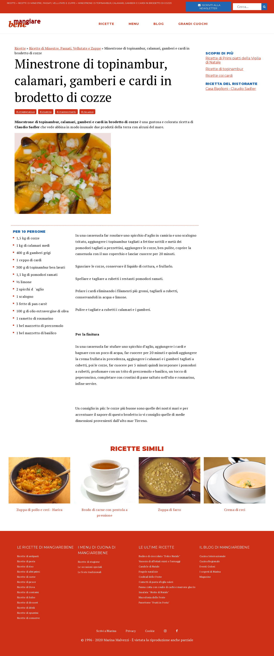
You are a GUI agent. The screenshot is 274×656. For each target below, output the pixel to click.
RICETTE (106, 24)
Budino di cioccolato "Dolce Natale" (159, 556)
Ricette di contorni (28, 592)
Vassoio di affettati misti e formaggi (159, 561)
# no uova (87, 111)
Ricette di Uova (26, 587)
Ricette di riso (25, 566)
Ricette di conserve (28, 618)
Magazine (205, 576)
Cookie (150, 631)
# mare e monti (66, 111)
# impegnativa (25, 111)
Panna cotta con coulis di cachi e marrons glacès (167, 587)
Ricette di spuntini (27, 612)
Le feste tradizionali (89, 572)
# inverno (46, 111)
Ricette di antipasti (28, 556)
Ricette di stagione (89, 561)
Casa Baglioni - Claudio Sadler (231, 89)
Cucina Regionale (210, 561)
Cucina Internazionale (213, 556)
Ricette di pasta (26, 561)
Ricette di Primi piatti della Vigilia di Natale (233, 60)
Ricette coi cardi (219, 76)
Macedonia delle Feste (152, 597)
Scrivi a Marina (106, 631)
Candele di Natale (149, 566)
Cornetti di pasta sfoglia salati (156, 581)
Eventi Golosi (207, 566)
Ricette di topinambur (224, 69)
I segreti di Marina (210, 571)
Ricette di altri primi (28, 571)
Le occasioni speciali (90, 566)
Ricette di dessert (27, 602)
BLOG (158, 24)
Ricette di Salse (26, 597)
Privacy (131, 631)
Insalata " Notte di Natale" (154, 592)
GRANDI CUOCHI (193, 24)
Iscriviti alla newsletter (209, 6)
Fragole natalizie (148, 571)
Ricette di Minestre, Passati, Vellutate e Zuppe (47, 3)
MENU (134, 24)
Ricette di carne (26, 576)
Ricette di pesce (26, 581)
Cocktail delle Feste (150, 576)
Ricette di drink (26, 607)
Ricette (11, 3)
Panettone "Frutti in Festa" (154, 602)
